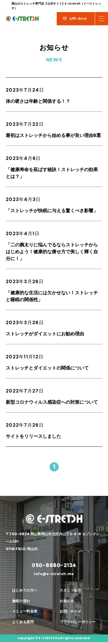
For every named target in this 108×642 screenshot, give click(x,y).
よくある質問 (23, 621)
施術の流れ (21, 600)
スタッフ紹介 (71, 590)
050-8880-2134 (54, 565)
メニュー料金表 (24, 611)
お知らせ (67, 600)
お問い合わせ (71, 611)
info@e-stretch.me (54, 574)
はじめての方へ (24, 590)
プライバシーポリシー (78, 621)
